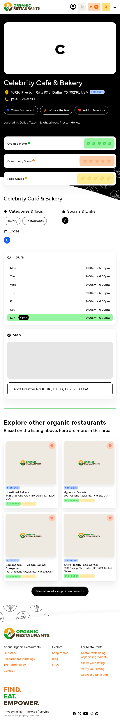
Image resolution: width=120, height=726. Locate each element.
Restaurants (34, 220)
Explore (57, 647)
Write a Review (56, 110)
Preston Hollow (70, 122)
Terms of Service (38, 711)
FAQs (55, 664)
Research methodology (19, 658)
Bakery (12, 220)
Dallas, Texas (28, 122)
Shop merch (60, 653)
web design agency (19, 715)
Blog (55, 658)
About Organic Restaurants (22, 647)
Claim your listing (93, 663)
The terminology (15, 664)
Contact (9, 670)
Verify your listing (93, 668)
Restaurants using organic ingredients (94, 655)
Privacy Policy (13, 711)
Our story (10, 653)
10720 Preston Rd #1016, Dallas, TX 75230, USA (49, 388)
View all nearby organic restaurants (60, 591)
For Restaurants (92, 647)
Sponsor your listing (94, 674)
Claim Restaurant (20, 110)
